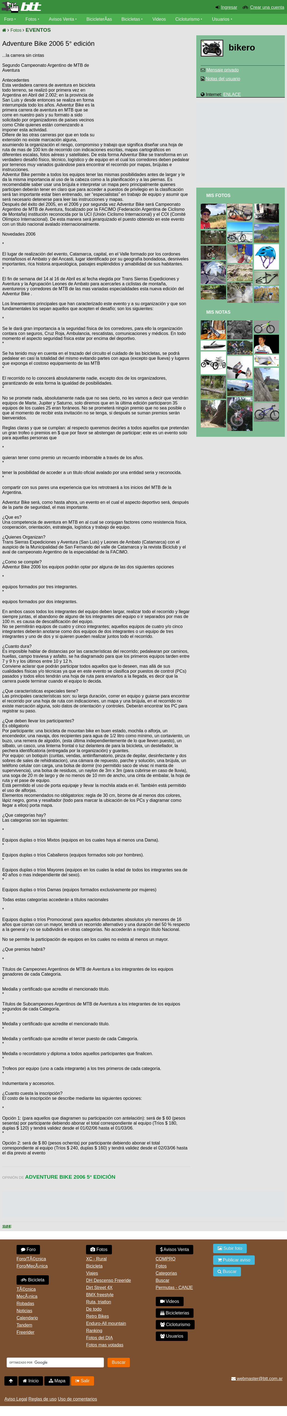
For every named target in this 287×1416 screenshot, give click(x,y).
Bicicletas (132, 19)
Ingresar (229, 7)
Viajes (92, 1273)
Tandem (24, 1325)
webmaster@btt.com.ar (257, 1378)
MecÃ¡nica (27, 1296)
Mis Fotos (218, 195)
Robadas (25, 1303)
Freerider (25, 1332)
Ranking (94, 1330)
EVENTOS (38, 30)
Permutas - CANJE (174, 1287)
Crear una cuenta (267, 7)
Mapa (57, 1380)
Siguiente (6, 1226)
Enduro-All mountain (106, 1323)
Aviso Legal (15, 1399)
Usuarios (221, 19)
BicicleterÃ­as (99, 19)
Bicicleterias (174, 1313)
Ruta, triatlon (98, 1302)
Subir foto (230, 1248)
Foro (8, 19)
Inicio (31, 1380)
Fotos (31, 19)
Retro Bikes (97, 1316)
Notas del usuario (223, 78)
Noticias (24, 1310)
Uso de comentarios (77, 1399)
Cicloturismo (188, 19)
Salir (83, 1380)
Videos (159, 19)
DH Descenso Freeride (108, 1280)
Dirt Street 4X (99, 1287)
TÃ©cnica (26, 1289)
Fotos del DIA (99, 1337)
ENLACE (232, 94)
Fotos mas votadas (104, 1345)
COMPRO (166, 1259)
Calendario (27, 1318)
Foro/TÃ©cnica (31, 1259)
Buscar (163, 1280)
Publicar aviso (234, 1260)
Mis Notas (218, 312)
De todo (93, 1309)
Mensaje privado (222, 70)
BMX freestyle (100, 1294)
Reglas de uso (42, 1399)
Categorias (166, 1273)
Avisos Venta (61, 19)
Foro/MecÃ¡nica (32, 1266)
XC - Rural (96, 1259)
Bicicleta (32, 1279)
